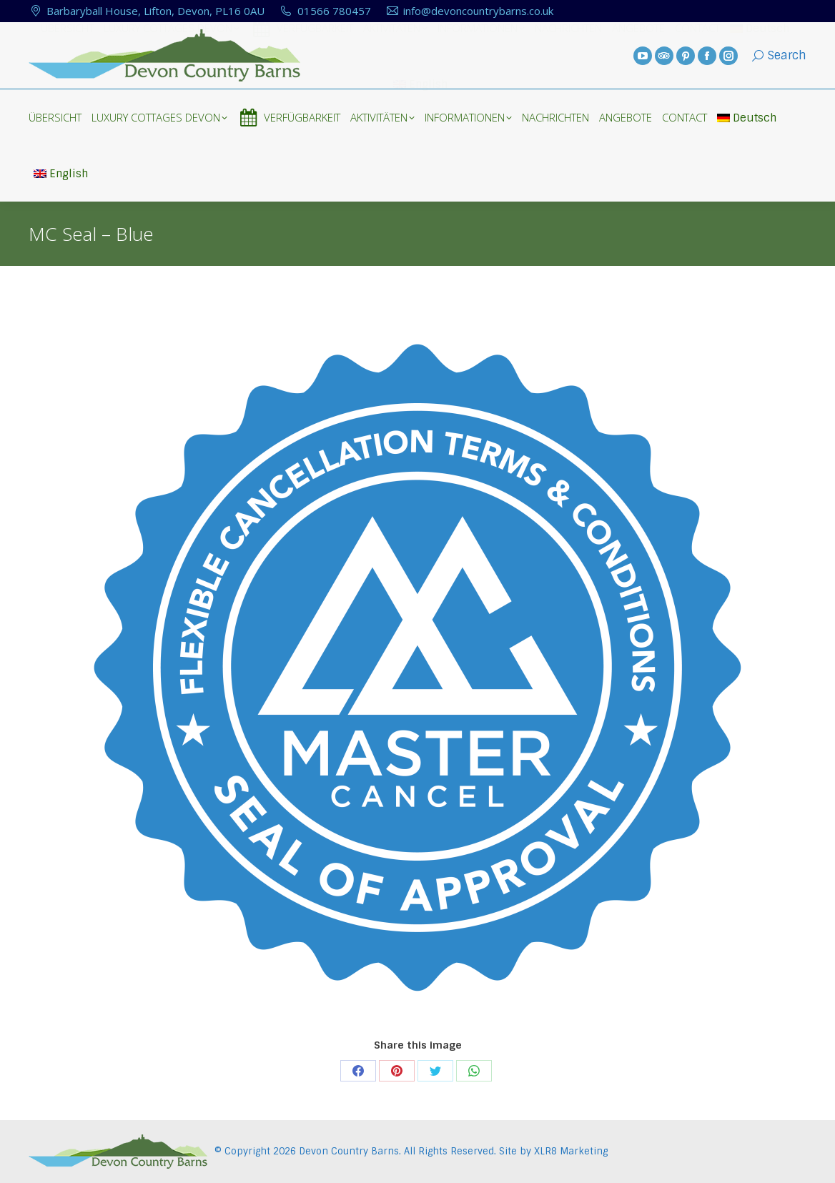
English (61, 174)
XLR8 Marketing (571, 1151)
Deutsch (746, 118)
